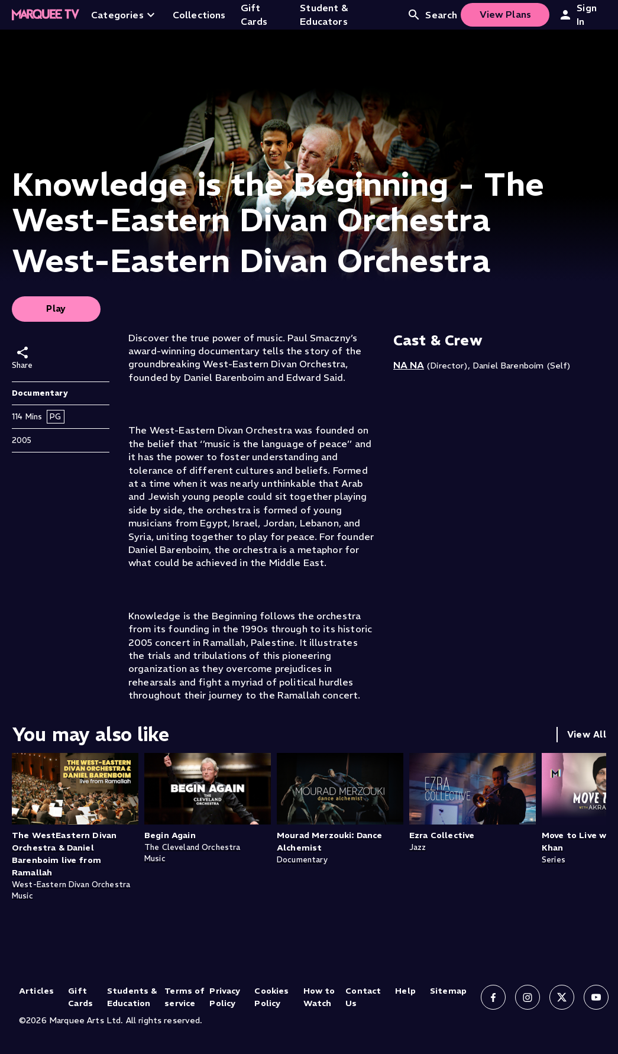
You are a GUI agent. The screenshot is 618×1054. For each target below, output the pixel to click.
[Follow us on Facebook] (493, 997)
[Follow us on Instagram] (527, 997)
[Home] (45, 15)
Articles (36, 990)
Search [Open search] (432, 15)
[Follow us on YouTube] (596, 997)
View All (586, 734)
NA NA (408, 365)
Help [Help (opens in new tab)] (405, 990)
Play (56, 308)
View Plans (506, 14)
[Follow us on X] (561, 997)
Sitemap (448, 990)
